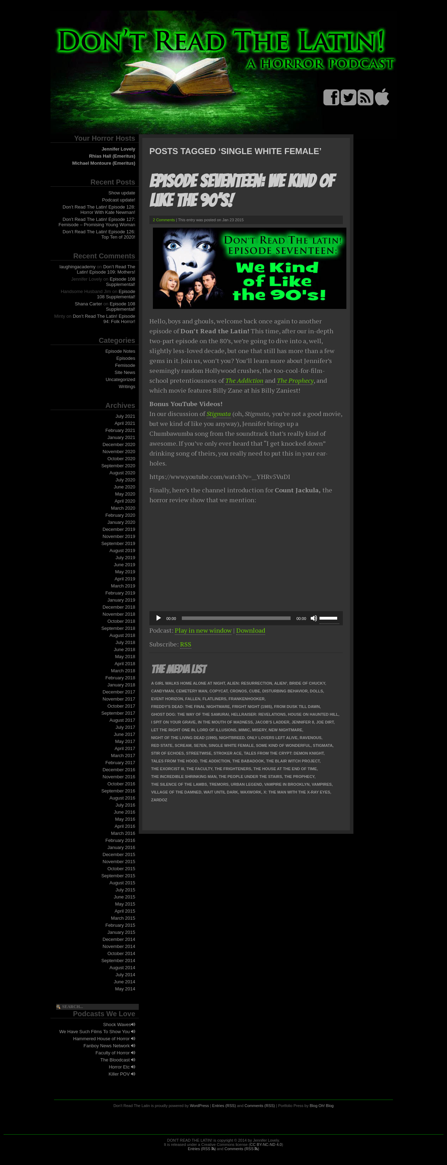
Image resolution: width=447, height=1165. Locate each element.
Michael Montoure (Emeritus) (103, 163)
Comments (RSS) (260, 1105)
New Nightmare (285, 730)
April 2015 (124, 911)
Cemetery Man (191, 691)
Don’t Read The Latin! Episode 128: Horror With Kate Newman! (98, 209)
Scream (183, 745)
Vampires (322, 784)
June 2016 (124, 812)
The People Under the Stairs (250, 776)
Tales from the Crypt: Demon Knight (283, 753)
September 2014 (118, 960)
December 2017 (119, 692)
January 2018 (121, 684)
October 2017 (121, 706)
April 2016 (124, 826)
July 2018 (125, 642)
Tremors (218, 784)
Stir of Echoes (167, 753)
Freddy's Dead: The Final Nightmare (190, 706)
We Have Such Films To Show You (97, 1031)
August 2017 (122, 720)
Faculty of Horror (115, 1052)
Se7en (200, 745)
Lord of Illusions (216, 730)
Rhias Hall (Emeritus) (112, 156)
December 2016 (119, 769)
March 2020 (123, 508)
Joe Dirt (325, 722)
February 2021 (120, 430)
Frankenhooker (246, 699)
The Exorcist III (167, 769)
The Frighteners (233, 769)
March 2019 (123, 586)
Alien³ (280, 683)
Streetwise (198, 753)
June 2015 (124, 897)
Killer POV (121, 1074)
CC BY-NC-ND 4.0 (266, 1144)
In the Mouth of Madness (225, 722)
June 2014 (124, 981)
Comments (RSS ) (242, 1149)
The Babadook (248, 761)
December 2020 (119, 444)
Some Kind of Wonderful (283, 745)
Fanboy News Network (109, 1045)
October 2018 (121, 621)
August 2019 (122, 550)
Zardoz (159, 800)
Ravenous (311, 738)
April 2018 (124, 663)
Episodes (126, 358)
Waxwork (250, 792)
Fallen (193, 699)
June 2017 (124, 734)
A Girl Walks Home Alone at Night (188, 683)
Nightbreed (232, 738)
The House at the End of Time (285, 769)
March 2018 (123, 670)
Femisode (125, 365)
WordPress (199, 1105)
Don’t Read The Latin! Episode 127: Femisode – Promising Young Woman (97, 222)
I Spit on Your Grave (173, 722)
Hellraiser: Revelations (258, 714)
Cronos (238, 691)
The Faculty (199, 769)
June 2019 (124, 564)
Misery (259, 730)
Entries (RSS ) (202, 1149)
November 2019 (119, 536)
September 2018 (118, 628)
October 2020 (121, 458)
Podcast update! (118, 200)
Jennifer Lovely (118, 149)
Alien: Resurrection (249, 683)
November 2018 (119, 614)
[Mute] (313, 618)
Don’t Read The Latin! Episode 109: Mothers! (106, 269)
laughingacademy (78, 266)
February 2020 (120, 515)
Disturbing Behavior (285, 691)
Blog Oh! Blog (322, 1105)
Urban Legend (246, 784)
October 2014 (121, 953)
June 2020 (124, 487)
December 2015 (119, 854)
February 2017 (120, 762)
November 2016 (119, 776)
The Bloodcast (117, 1059)
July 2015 (125, 889)
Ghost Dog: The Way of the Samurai (190, 714)
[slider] (236, 618)
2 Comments (164, 220)
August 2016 (122, 798)
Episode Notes (120, 351)
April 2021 (124, 423)
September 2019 (118, 543)
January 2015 (121, 932)
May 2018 (125, 656)
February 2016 (120, 840)
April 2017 (124, 748)
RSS (185, 644)
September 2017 (118, 713)
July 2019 (125, 557)
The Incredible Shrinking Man (183, 776)
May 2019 (125, 571)
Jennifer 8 (303, 722)
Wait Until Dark (221, 792)
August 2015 (122, 882)
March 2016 (123, 833)
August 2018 (122, 635)
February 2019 (120, 593)
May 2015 (125, 904)
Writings (127, 386)
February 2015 (120, 925)
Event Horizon (167, 699)
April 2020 (124, 501)
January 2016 (121, 847)
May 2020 (125, 494)
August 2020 (122, 472)
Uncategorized (120, 379)
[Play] (158, 618)
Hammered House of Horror (104, 1038)
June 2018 (124, 649)
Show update (121, 192)
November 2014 (119, 946)
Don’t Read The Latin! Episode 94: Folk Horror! (104, 319)
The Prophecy (295, 380)
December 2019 (119, 529)
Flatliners (214, 699)
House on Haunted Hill (313, 714)
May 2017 (125, 741)
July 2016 (125, 805)
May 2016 (125, 819)
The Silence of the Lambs (179, 784)
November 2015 (119, 861)
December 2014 (119, 939)
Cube (254, 691)
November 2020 (119, 451)
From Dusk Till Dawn (297, 706)
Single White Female (231, 745)
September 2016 (118, 791)
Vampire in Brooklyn (286, 784)
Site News (124, 372)
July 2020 (125, 479)
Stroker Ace (228, 753)
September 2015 (118, 875)
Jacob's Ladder (272, 722)
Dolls (316, 691)
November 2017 (119, 699)
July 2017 (125, 727)
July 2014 (125, 974)
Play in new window (203, 630)
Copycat (218, 691)
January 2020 (121, 522)
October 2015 (121, 868)
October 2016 (121, 783)
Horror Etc (122, 1067)
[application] (246, 618)
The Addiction (244, 380)
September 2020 (118, 465)
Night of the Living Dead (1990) (184, 738)
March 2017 (123, 755)
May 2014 (125, 988)
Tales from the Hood (174, 761)
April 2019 (124, 578)
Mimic (244, 730)
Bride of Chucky (307, 683)
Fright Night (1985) (252, 706)
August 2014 (122, 967)
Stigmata (219, 413)
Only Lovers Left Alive (272, 738)
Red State (162, 745)
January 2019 (121, 600)
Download (250, 630)
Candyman (162, 691)
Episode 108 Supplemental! (120, 281)
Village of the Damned (176, 792)
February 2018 (120, 677)
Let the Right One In (173, 730)
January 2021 (121, 437)
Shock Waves (119, 1024)
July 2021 (125, 416)
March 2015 (123, 918)
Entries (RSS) (224, 1105)
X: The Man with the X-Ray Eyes (296, 792)
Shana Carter (88, 303)
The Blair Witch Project (293, 761)
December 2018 (119, 607)
